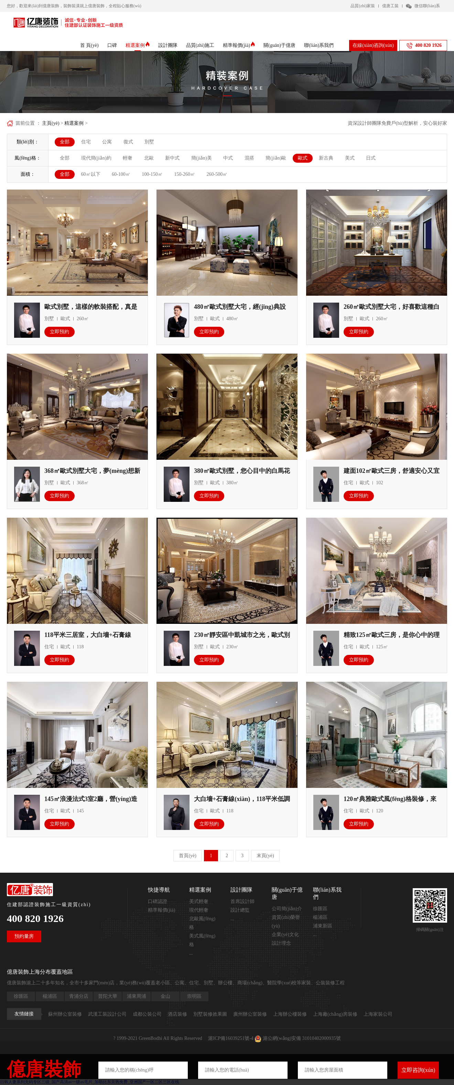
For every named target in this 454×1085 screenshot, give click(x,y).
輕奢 (127, 158)
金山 (165, 996)
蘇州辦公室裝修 (65, 1014)
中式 (228, 158)
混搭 (249, 158)
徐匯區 (320, 908)
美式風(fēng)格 (202, 940)
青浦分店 (78, 996)
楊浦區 (320, 917)
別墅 (149, 141)
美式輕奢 (198, 901)
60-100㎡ (121, 174)
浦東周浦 (136, 996)
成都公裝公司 (147, 1014)
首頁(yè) (187, 855)
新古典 (326, 158)
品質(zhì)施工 (200, 45)
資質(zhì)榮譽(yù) (286, 922)
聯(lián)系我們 (319, 45)
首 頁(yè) (89, 45)
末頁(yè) (265, 855)
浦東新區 (322, 926)
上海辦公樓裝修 (290, 1014)
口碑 (112, 45)
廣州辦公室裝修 (250, 1014)
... (191, 953)
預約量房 (24, 936)
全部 (64, 141)
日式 (371, 158)
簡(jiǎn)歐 (276, 158)
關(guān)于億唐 (279, 45)
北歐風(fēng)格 (202, 923)
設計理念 (281, 943)
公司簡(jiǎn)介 (287, 908)
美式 (350, 158)
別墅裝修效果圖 (210, 1014)
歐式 (302, 158)
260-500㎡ (217, 174)
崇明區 (194, 996)
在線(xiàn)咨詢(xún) (373, 45)
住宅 (86, 141)
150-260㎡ (184, 174)
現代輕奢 (198, 910)
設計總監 (240, 910)
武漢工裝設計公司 (107, 1014)
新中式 (172, 158)
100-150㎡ (152, 174)
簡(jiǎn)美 (201, 158)
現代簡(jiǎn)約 (96, 158)
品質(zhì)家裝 (362, 5)
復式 (128, 141)
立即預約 (59, 331)
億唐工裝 (390, 5)
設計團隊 (167, 45)
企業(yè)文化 (285, 934)
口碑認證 (157, 901)
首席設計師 (242, 901)
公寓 (107, 141)
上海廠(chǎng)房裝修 (335, 1014)
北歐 (149, 158)
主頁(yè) (51, 123)
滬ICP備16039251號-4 (230, 1038)
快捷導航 (159, 890)
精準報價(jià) (239, 45)
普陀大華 (107, 996)
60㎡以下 (90, 174)
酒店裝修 (177, 1014)
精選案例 (138, 45)
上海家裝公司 (378, 1014)
